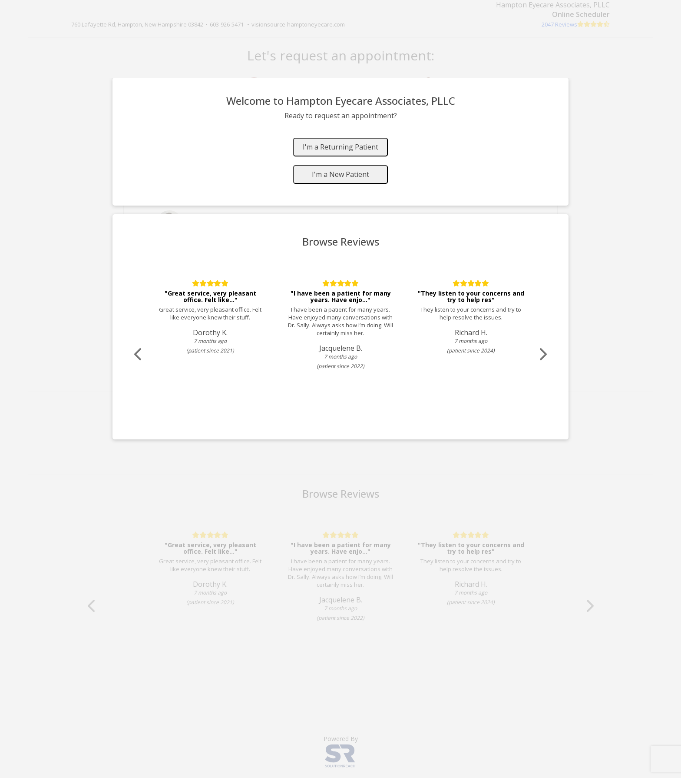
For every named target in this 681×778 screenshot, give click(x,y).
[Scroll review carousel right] (542, 354)
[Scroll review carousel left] (138, 354)
